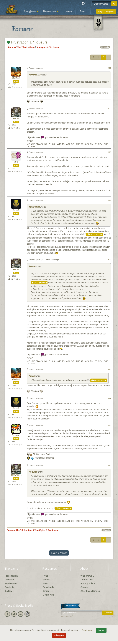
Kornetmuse (16, 118)
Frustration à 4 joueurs (27, 42)
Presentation (11, 576)
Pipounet (16, 435)
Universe (9, 579)
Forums (68, 11)
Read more (87, 630)
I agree (101, 630)
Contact (84, 587)
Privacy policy (87, 583)
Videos (46, 579)
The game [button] (31, 11)
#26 (109, 369)
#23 (109, 152)
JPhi (16, 162)
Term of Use (86, 579)
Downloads (48, 587)
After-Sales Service (90, 591)
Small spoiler (94, 234)
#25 (109, 260)
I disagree (59, 635)
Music (46, 583)
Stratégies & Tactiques (47, 47)
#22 (109, 109)
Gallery (8, 591)
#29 (109, 465)
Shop (83, 11)
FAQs (45, 576)
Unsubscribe (67, 616)
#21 (109, 68)
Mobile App (48, 595)
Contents (9, 587)
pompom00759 (34, 75)
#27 (109, 398)
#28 (109, 425)
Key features (11, 583)
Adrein (16, 210)
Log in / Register (106, 11)
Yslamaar (16, 78)
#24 (109, 200)
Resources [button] (50, 11)
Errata (46, 591)
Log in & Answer (59, 553)
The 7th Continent (26, 47)
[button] (85, 4)
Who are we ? (87, 576)
